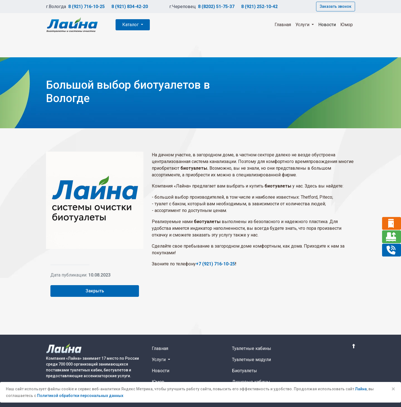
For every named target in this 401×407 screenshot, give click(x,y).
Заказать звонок (335, 6)
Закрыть (94, 290)
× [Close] (393, 389)
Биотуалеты (244, 370)
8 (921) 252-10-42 (259, 6)
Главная (283, 24)
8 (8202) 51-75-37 (216, 6)
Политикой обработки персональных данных (80, 395)
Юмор (346, 24)
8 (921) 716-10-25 (86, 6)
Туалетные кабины (251, 348)
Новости (327, 24)
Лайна (361, 389)
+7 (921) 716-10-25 (215, 264)
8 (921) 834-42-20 (129, 6)
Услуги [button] (302, 24)
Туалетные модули (251, 359)
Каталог (131, 24)
